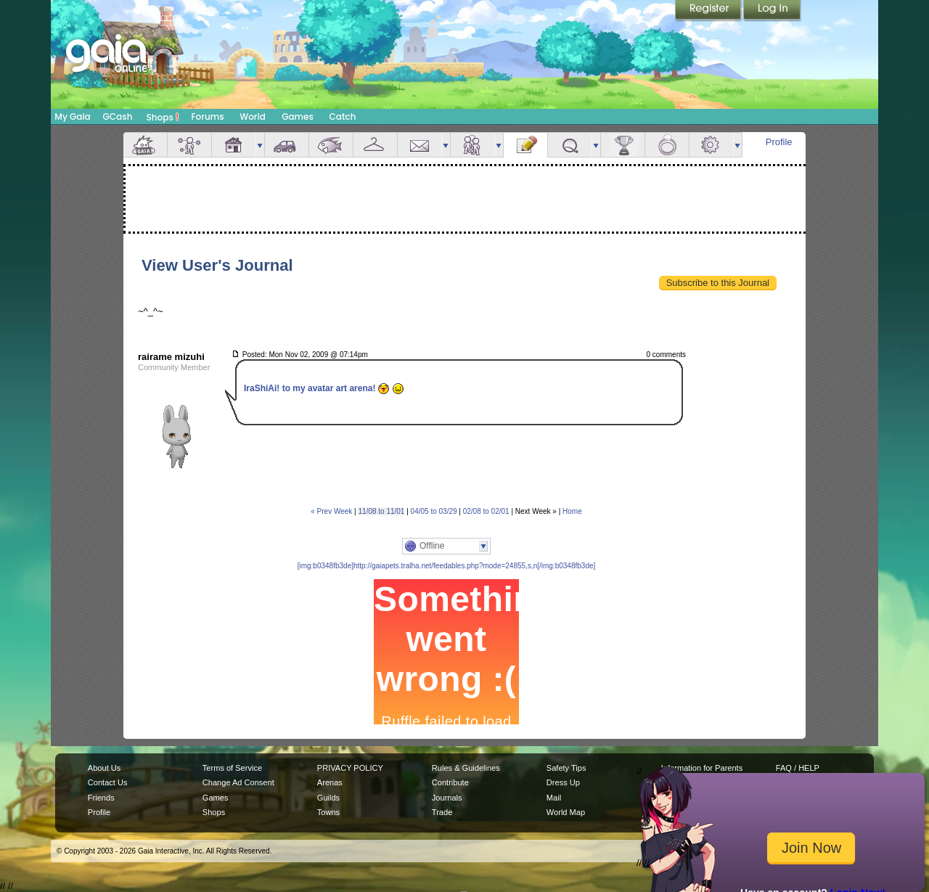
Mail (419, 145)
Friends (472, 145)
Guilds (328, 797)
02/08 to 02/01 (486, 511)
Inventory (375, 145)
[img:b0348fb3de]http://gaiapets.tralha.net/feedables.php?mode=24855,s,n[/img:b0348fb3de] (447, 566)
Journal (525, 145)
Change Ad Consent (238, 782)
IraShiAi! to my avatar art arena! (318, 389)
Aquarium (331, 145)
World (253, 116)
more (259, 145)
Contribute (450, 782)
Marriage (667, 145)
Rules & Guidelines (466, 768)
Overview (145, 145)
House (233, 145)
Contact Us (108, 782)
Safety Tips (566, 768)
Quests (570, 145)
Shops (163, 117)
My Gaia (72, 116)
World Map (566, 812)
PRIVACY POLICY (350, 768)
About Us (104, 768)
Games (298, 116)
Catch (343, 116)
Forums (207, 116)
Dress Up (563, 782)
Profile (779, 141)
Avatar (189, 145)
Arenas (330, 782)
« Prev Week (331, 511)
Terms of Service (232, 768)
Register (709, 11)
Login (772, 11)
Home (572, 511)
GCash (118, 116)
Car (286, 145)
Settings (711, 145)
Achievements (622, 145)
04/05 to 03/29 (434, 511)
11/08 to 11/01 (381, 511)
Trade (442, 812)
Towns (328, 812)
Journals (447, 797)
